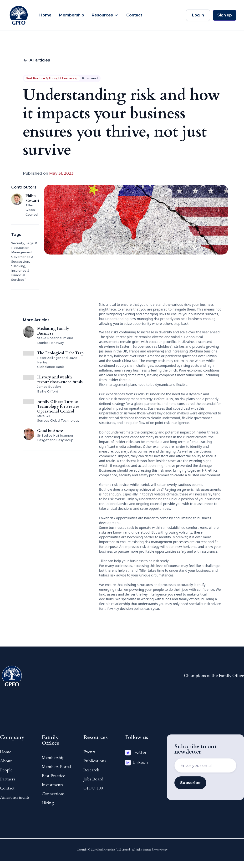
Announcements (15, 797)
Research (91, 770)
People (6, 770)
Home (45, 15)
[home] (19, 15)
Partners (7, 779)
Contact (134, 15)
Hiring (48, 803)
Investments (52, 785)
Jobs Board (93, 779)
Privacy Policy (160, 849)
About (6, 761)
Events (89, 752)
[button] (105, 15)
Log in (198, 15)
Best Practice (53, 776)
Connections (53, 794)
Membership (71, 15)
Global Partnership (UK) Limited (113, 849)
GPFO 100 (93, 788)
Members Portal (56, 767)
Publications (94, 761)
